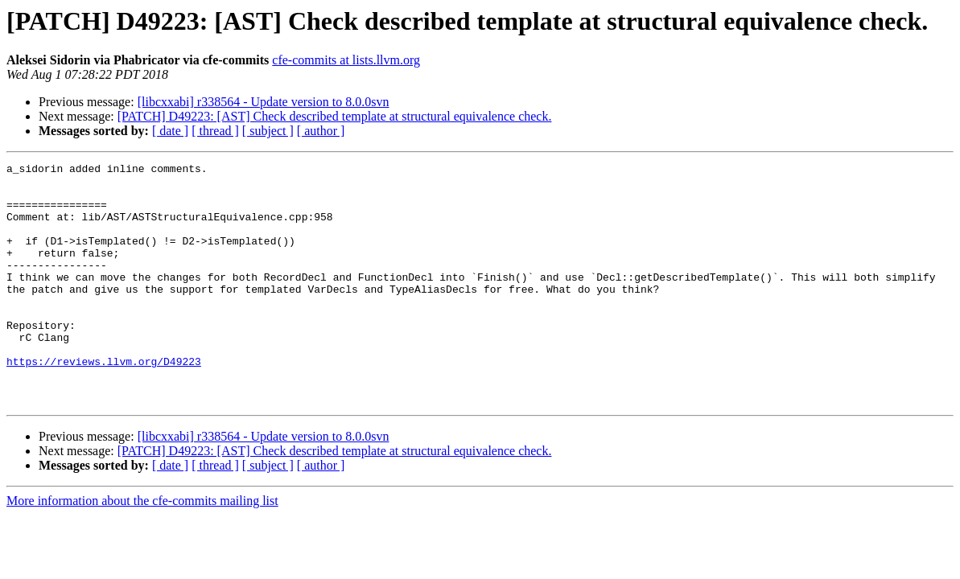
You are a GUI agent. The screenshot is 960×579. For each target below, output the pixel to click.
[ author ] (321, 131)
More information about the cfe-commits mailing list (142, 549)
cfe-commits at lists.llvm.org (346, 60)
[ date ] (170, 131)
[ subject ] (268, 131)
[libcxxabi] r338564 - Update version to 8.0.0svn (263, 102)
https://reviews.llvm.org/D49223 (103, 402)
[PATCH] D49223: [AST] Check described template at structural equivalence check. (334, 116)
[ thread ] (215, 131)
